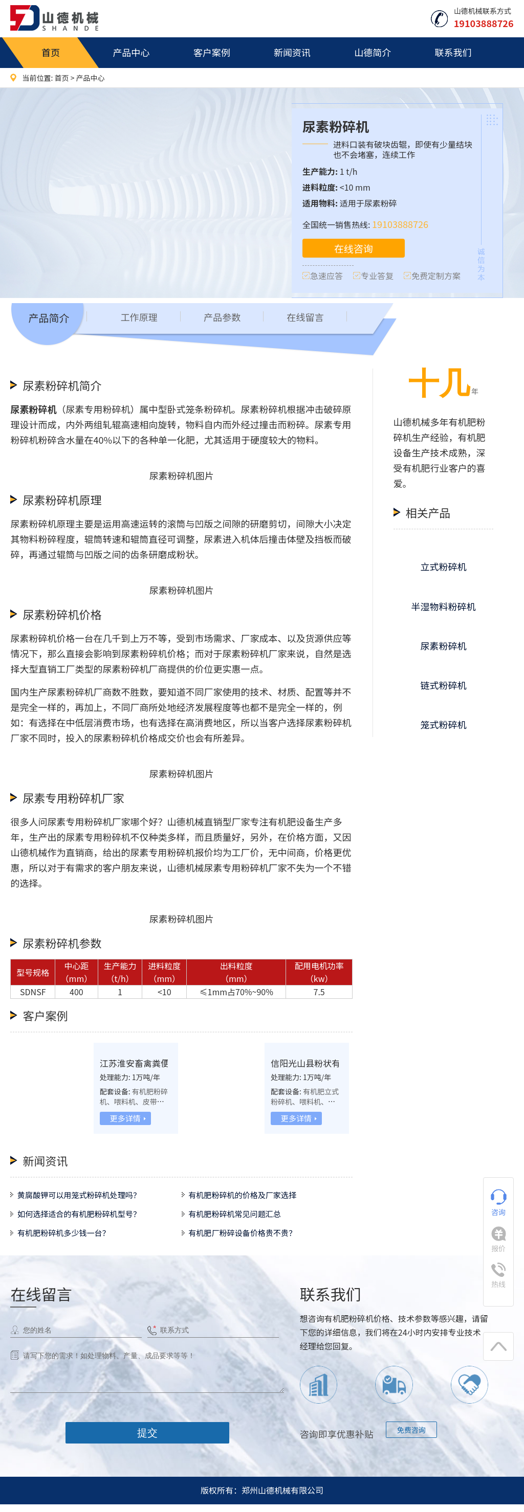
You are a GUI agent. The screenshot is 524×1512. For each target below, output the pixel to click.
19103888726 (400, 224)
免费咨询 (411, 1437)
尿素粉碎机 (443, 646)
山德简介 (372, 52)
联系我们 (452, 52)
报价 (498, 1239)
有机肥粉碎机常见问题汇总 (239, 1218)
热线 (498, 1276)
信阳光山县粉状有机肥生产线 (330, 1064)
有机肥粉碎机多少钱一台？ (68, 1239)
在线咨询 (353, 248)
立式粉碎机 (443, 568)
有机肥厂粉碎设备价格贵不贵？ (247, 1239)
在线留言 (314, 319)
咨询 (499, 1203)
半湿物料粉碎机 (443, 607)
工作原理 (140, 319)
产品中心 (131, 52)
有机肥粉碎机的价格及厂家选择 (247, 1196)
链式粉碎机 (443, 686)
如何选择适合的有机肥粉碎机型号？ (84, 1218)
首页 (50, 52)
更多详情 (125, 1119)
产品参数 (227, 319)
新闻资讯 (292, 52)
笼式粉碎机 (443, 725)
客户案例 (211, 52)
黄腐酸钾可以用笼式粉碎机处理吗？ (84, 1196)
